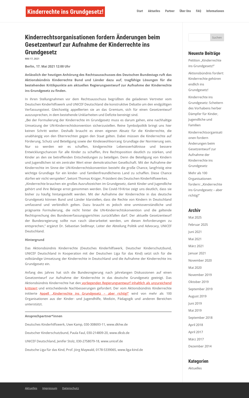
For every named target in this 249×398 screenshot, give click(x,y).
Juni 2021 (195, 232)
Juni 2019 (195, 303)
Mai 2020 (195, 267)
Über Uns (185, 11)
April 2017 (195, 332)
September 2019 (200, 289)
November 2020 (200, 260)
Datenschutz (70, 388)
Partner (170, 11)
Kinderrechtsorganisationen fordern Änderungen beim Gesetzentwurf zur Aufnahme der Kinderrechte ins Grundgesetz (205, 149)
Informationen (215, 11)
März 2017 (196, 339)
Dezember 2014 (200, 346)
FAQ (198, 11)
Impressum (49, 388)
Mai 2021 (195, 239)
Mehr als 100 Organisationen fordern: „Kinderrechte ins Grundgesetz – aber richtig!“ (205, 184)
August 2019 (197, 296)
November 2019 (200, 275)
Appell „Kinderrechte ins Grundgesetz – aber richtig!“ (84, 293)
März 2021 (196, 246)
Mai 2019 (195, 310)
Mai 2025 (195, 217)
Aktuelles (154, 11)
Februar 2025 (198, 224)
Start (140, 11)
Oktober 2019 (198, 282)
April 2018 (195, 325)
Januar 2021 (197, 253)
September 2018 (200, 317)
